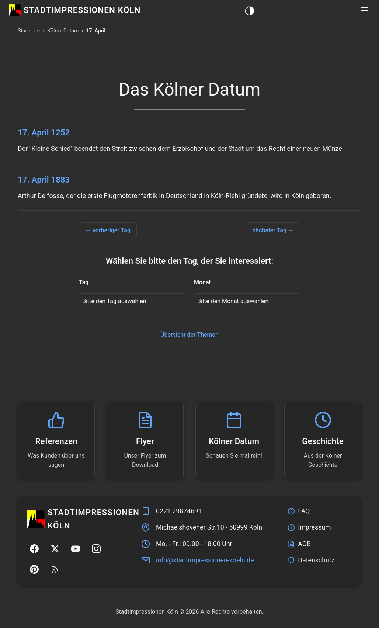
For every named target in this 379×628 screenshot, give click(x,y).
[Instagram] (96, 548)
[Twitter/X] (55, 548)
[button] (364, 10)
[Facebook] (34, 548)
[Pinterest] (34, 569)
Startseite (29, 31)
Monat (202, 282)
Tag (83, 282)
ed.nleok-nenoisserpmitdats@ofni (205, 560)
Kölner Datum (63, 31)
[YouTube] (75, 548)
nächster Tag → (273, 230)
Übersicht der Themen (189, 334)
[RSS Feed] (55, 569)
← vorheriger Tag (108, 230)
